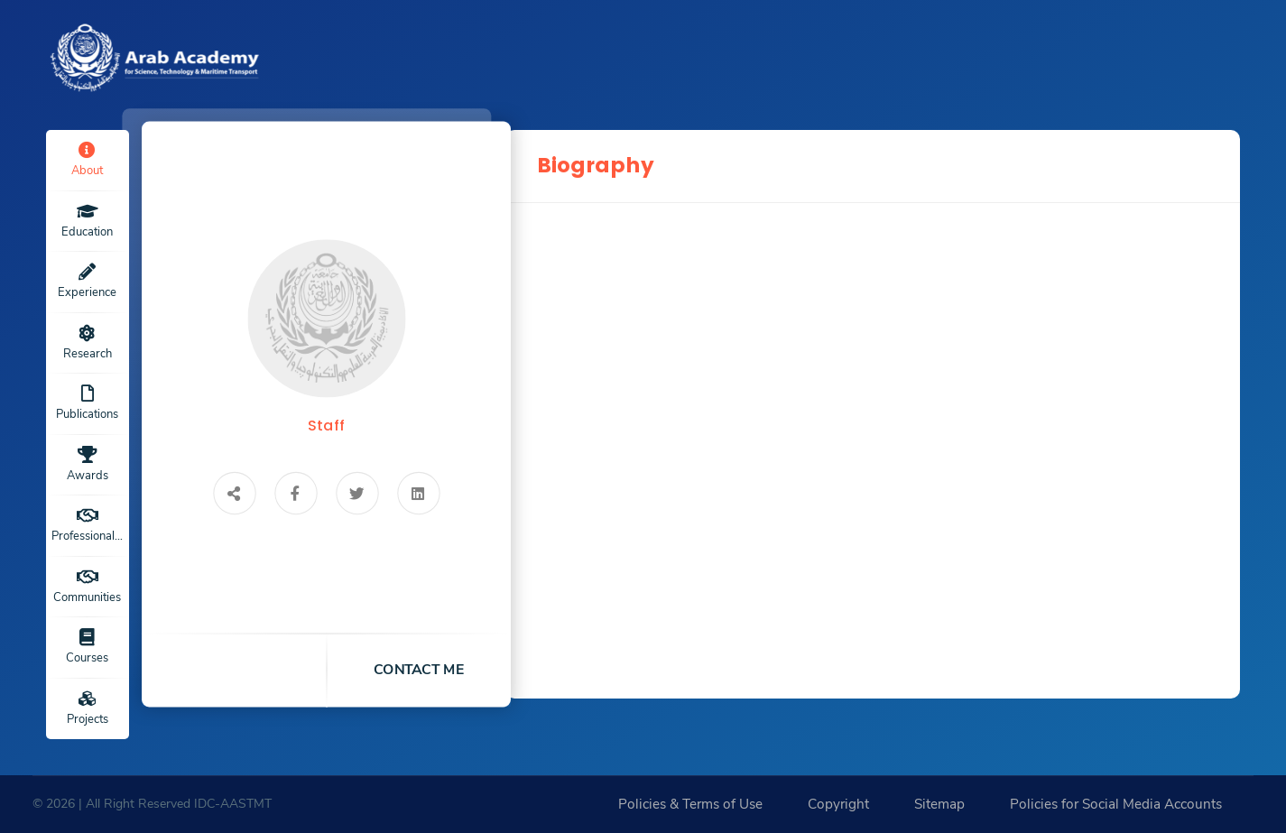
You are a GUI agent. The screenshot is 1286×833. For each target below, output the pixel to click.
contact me (419, 669)
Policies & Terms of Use (690, 804)
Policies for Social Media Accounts (1116, 804)
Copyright (838, 804)
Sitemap (939, 804)
